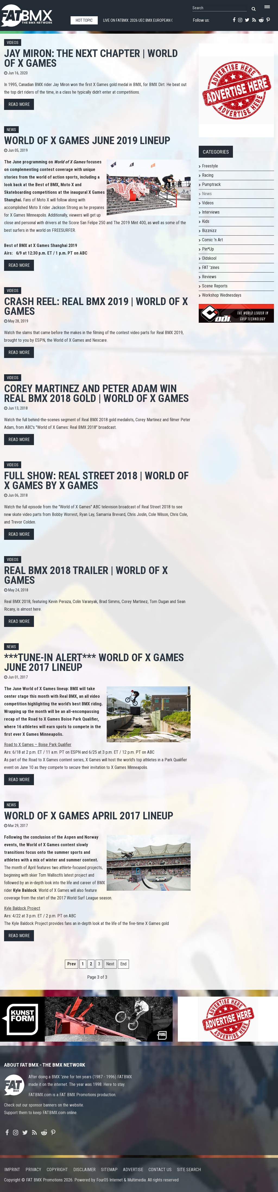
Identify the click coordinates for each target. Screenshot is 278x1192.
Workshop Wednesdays (221, 295)
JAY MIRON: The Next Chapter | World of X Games (91, 58)
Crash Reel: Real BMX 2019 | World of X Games (96, 306)
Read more (19, 104)
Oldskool (209, 258)
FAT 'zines (210, 267)
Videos (12, 42)
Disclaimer (84, 1169)
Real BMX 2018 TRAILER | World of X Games (86, 575)
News (11, 130)
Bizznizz (209, 230)
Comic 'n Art (212, 239)
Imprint (12, 1169)
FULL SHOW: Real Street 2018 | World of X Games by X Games (96, 481)
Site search (189, 1169)
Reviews (209, 276)
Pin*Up (208, 249)
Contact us (160, 1169)
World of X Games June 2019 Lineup (87, 140)
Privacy (33, 1169)
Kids (205, 221)
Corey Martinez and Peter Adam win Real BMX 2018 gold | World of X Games (96, 393)
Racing (207, 175)
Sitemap (109, 1169)
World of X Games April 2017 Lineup (88, 816)
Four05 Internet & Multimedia (121, 1180)
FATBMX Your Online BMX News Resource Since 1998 (32, 14)
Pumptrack (211, 184)
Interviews (211, 212)
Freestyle (210, 166)
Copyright (57, 1169)
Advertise (133, 1169)
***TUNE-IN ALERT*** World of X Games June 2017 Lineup (94, 662)
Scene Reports (215, 286)
